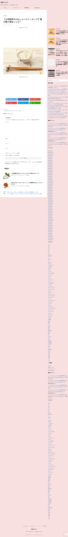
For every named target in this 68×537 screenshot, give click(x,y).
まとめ (49, 268)
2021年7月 (50, 188)
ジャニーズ (50, 286)
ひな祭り (50, 267)
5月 (49, 249)
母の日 (49, 339)
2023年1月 (50, 169)
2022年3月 (50, 176)
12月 (49, 244)
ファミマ (50, 303)
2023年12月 (50, 152)
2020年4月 (50, 212)
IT (48, 257)
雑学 (49, 355)
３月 (49, 360)
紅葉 (49, 351)
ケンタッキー (51, 279)
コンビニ (50, 284)
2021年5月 (50, 192)
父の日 (49, 344)
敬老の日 (50, 330)
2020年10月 (50, 203)
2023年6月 (50, 161)
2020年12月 (50, 199)
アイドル (50, 271)
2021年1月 (50, 198)
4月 (49, 247)
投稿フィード (51, 367)
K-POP (49, 259)
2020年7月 (50, 207)
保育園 (49, 319)
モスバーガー (51, 311)
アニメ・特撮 (51, 273)
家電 (49, 327)
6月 (49, 251)
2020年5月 (50, 211)
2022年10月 (50, 171)
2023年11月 (50, 154)
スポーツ (50, 292)
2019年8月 (50, 223)
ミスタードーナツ (52, 308)
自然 (49, 352)
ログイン (50, 365)
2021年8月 (50, 187)
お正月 (49, 263)
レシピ (6, 108)
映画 (49, 333)
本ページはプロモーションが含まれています (34, 531)
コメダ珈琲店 (51, 282)
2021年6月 (50, 190)
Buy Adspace (25, 526)
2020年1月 (50, 217)
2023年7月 (50, 160)
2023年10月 (50, 155)
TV (48, 260)
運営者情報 (26, 7)
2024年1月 (50, 150)
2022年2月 (50, 177)
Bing (49, 254)
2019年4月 (50, 230)
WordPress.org (51, 370)
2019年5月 (50, 228)
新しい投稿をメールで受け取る (12, 155)
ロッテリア (50, 314)
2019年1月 (50, 234)
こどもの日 (50, 265)
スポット (50, 290)
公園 (49, 320)
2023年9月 (50, 157)
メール (7, 143)
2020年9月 (50, 204)
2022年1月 (50, 179)
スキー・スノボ (51, 287)
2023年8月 (50, 158)
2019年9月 (50, 222)
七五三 (49, 317)
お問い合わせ (37, 7)
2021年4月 (50, 193)
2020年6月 (50, 209)
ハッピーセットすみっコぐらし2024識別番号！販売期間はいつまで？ (62, 32)
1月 (49, 246)
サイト (6, 148)
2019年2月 (50, 233)
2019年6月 (50, 226)
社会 (49, 347)
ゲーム (49, 281)
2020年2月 (50, 215)
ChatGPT (50, 255)
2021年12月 (50, 180)
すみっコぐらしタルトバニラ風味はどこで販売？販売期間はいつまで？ (23, 192)
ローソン (50, 316)
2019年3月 (50, 231)
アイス (49, 270)
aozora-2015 (10, 113)
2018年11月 (50, 238)
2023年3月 (50, 166)
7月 (49, 252)
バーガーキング (51, 300)
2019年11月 (50, 219)
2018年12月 (50, 236)
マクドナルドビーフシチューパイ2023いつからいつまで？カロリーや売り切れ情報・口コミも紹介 (62, 53)
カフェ (49, 276)
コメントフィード (52, 368)
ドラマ (49, 298)
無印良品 (50, 343)
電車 (49, 357)
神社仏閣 (50, 349)
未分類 (49, 336)
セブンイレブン (51, 293)
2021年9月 (50, 185)
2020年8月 (50, 206)
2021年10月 (50, 184)
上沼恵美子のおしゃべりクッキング (11, 110)
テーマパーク (51, 297)
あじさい (50, 262)
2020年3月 (50, 214)
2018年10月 (50, 239)
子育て (49, 325)
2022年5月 (50, 174)
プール (49, 305)
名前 (6, 138)
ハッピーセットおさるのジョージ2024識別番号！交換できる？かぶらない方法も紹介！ (62, 42)
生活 (49, 346)
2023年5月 (50, 163)
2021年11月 (50, 182)
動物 (49, 322)
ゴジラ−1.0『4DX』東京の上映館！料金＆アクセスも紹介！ (61, 74)
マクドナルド (51, 306)
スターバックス (51, 289)
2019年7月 (50, 225)
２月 (49, 358)
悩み (49, 328)
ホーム (5, 7)
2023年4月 (50, 165)
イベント (50, 274)
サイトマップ (16, 7)
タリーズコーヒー (52, 295)
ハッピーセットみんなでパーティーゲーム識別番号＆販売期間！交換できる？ (61, 64)
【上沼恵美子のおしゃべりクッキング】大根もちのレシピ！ (25, 173)
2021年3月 (50, 195)
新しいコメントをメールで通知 (12, 153)
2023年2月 (50, 168)
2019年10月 (50, 220)
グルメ (49, 278)
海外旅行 (50, 341)
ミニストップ (51, 309)
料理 (20, 110)
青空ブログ (4, 2)
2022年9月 (50, 173)
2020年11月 (50, 201)
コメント (7, 122)
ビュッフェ (50, 301)
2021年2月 (50, 196)
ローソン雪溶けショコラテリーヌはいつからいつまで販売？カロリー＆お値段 (24, 193)
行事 (49, 354)
